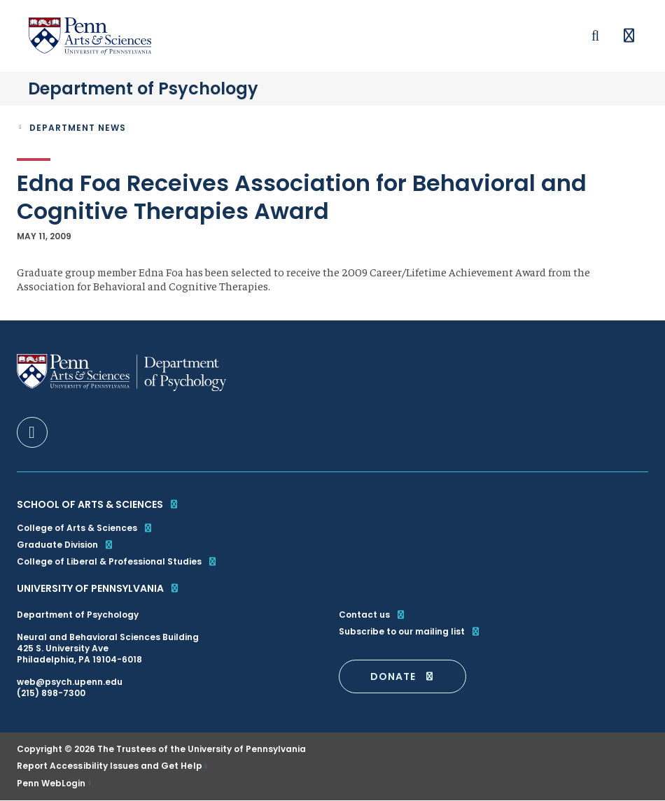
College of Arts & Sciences (85, 528)
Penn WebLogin (51, 783)
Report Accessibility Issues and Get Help (109, 766)
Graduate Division (65, 545)
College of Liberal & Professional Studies (117, 561)
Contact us (372, 615)
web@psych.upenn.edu (69, 682)
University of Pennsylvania (98, 588)
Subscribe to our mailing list (410, 631)
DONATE (402, 676)
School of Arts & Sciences (98, 504)
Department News (77, 127)
